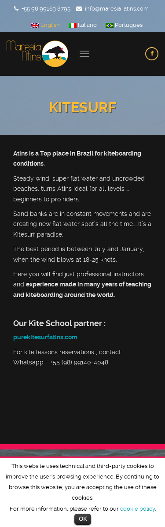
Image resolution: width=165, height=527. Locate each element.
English (45, 25)
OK (83, 519)
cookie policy (137, 508)
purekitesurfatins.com (45, 337)
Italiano (83, 25)
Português (124, 25)
